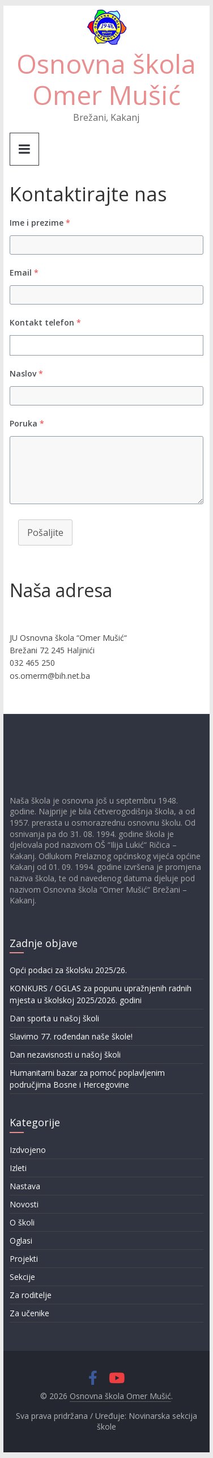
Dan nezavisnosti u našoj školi (65, 1054)
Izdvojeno (28, 1149)
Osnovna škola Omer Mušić (106, 79)
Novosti (24, 1204)
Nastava (25, 1186)
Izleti (18, 1168)
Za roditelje (31, 1295)
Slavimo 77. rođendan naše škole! (71, 1036)
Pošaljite (45, 532)
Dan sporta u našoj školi (54, 1018)
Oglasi (21, 1240)
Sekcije (22, 1276)
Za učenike (29, 1313)
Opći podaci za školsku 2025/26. (68, 970)
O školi (22, 1222)
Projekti (24, 1258)
